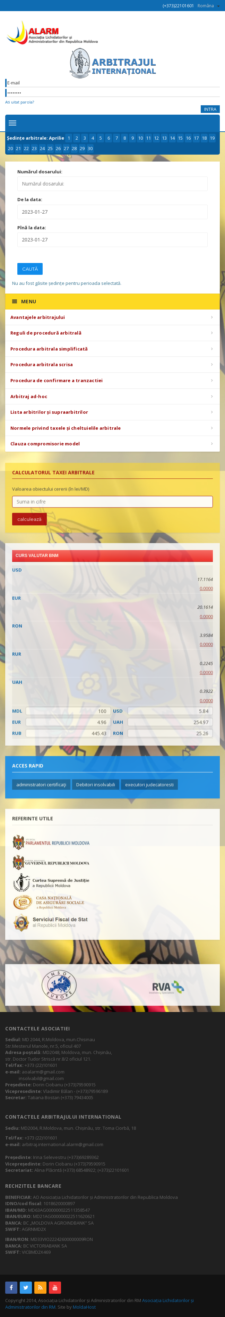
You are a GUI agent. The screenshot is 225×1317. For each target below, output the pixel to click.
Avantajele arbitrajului (37, 317)
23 (34, 148)
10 (140, 138)
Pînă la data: (31, 227)
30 (90, 148)
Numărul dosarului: (39, 171)
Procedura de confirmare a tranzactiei (56, 380)
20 (10, 148)
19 (212, 138)
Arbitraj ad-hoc (28, 396)
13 (164, 138)
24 (42, 148)
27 (66, 148)
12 (156, 138)
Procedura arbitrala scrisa (41, 364)
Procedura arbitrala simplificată (49, 349)
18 (204, 138)
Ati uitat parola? (19, 102)
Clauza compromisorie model (45, 444)
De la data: (29, 199)
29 (82, 148)
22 (26, 148)
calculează (29, 522)
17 (196, 138)
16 (188, 138)
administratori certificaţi (41, 788)
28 (74, 148)
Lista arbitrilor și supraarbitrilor (49, 412)
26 (58, 148)
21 (18, 148)
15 (180, 138)
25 (50, 148)
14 (172, 138)
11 (148, 138)
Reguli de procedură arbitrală (45, 333)
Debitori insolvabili (95, 788)
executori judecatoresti (149, 788)
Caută (30, 269)
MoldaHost (84, 1307)
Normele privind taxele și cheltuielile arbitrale (65, 428)
